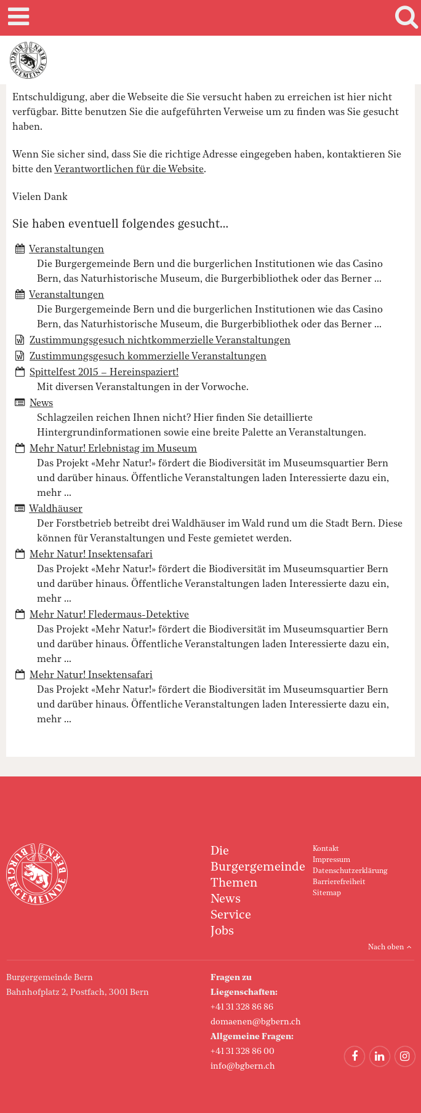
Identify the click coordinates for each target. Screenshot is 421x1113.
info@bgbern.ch (242, 1066)
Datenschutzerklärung (350, 871)
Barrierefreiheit (339, 882)
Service (230, 915)
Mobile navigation (16, 18)
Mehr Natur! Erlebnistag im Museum (113, 449)
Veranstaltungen (66, 250)
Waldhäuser (55, 509)
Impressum (331, 860)
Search (404, 18)
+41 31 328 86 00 (242, 1051)
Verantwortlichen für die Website (129, 170)
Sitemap (327, 893)
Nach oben (386, 947)
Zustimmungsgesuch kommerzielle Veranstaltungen (148, 357)
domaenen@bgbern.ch (255, 1022)
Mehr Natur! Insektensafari (91, 555)
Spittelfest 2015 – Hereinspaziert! (104, 373)
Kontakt (326, 849)
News (41, 404)
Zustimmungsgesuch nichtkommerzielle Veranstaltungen (160, 341)
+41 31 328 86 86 (241, 1007)
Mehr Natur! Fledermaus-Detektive (109, 615)
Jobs (222, 931)
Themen (233, 883)
